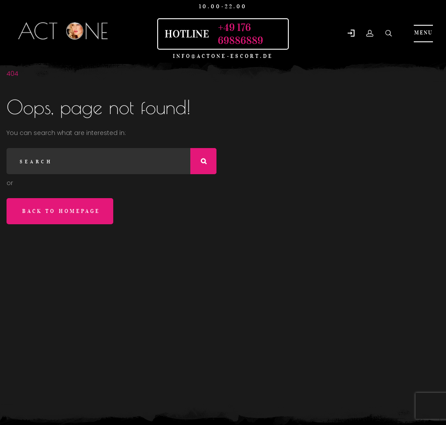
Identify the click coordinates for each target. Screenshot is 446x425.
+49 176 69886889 (240, 34)
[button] (351, 34)
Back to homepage (61, 211)
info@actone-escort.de (223, 56)
